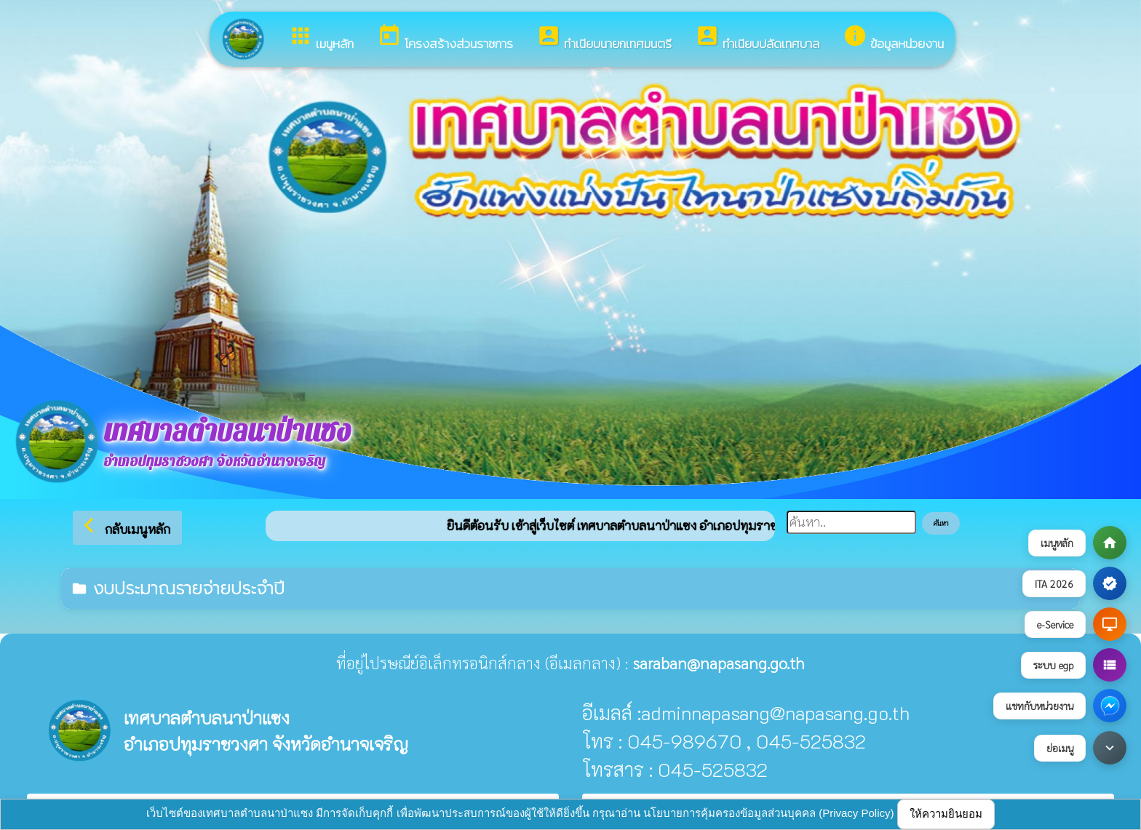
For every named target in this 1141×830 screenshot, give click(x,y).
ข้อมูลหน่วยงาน (893, 38)
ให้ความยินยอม (946, 813)
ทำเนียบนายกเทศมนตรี (604, 38)
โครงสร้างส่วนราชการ (445, 38)
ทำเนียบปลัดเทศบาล (757, 38)
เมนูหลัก (321, 38)
